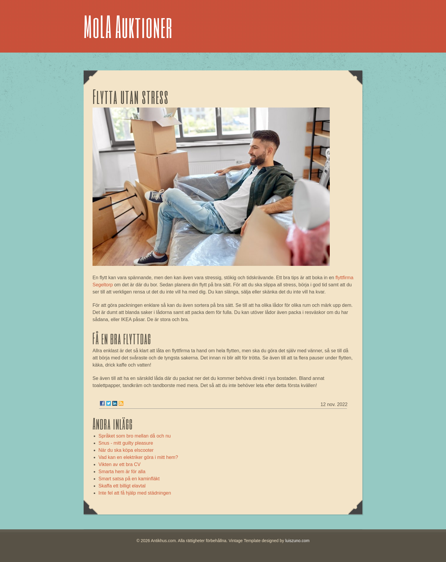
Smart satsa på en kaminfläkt (129, 478)
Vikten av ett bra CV (119, 464)
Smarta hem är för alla (121, 471)
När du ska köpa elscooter (126, 450)
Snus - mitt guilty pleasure (125, 443)
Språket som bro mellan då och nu (134, 435)
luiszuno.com (297, 540)
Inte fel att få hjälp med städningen (134, 492)
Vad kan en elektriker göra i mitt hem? (138, 457)
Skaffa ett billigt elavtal (122, 485)
